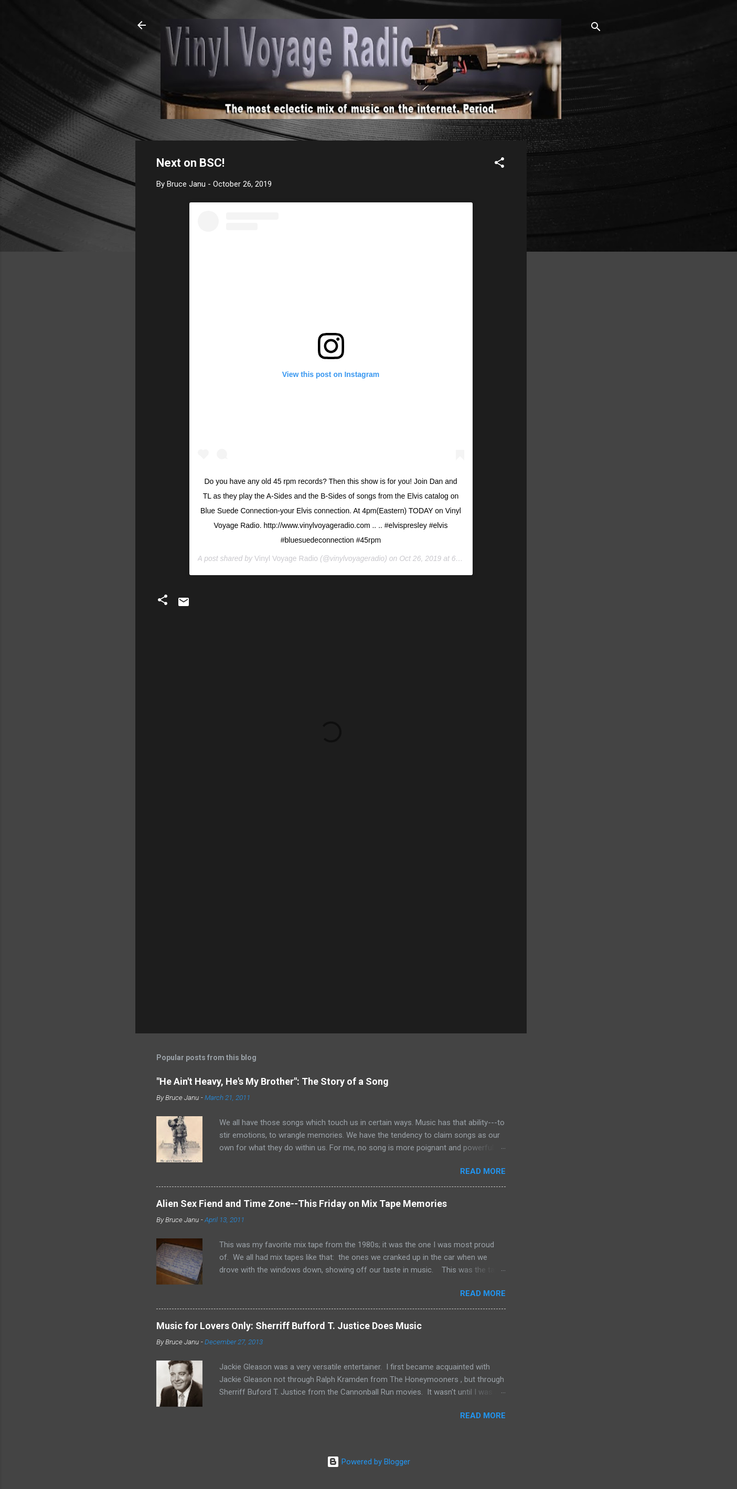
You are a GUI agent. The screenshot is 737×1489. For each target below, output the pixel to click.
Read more (483, 1171)
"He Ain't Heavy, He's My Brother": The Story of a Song (272, 1081)
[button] (499, 164)
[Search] (596, 29)
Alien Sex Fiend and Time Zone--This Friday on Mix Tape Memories (301, 1203)
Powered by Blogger (368, 1461)
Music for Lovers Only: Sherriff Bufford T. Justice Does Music (289, 1325)
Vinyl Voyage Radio (286, 558)
